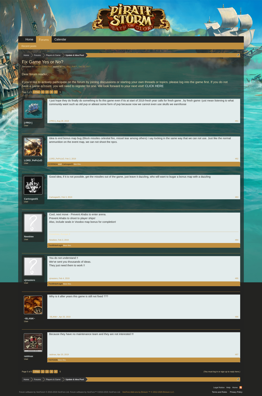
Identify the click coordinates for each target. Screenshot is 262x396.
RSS (240, 387)
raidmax (28, 356)
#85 (236, 278)
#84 (236, 240)
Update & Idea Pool (43, 66)
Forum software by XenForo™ (95, 392)
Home (29, 39)
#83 (236, 197)
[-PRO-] (28, 122)
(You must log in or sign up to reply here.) (222, 371)
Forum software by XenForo (44, 392)
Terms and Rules (219, 392)
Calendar (60, 39)
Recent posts (28, 46)
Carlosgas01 (67, 164)
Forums (44, 39)
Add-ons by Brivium (148, 392)
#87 (236, 354)
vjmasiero (29, 280)
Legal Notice (219, 387)
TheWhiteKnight (55, 245)
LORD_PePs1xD (33, 160)
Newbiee (29, 236)
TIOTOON (52, 360)
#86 (236, 317)
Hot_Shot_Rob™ (69, 66)
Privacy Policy (236, 392)
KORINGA (53, 164)
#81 (236, 121)
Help (228, 387)
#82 (236, 159)
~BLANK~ (29, 318)
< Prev (36, 92)
